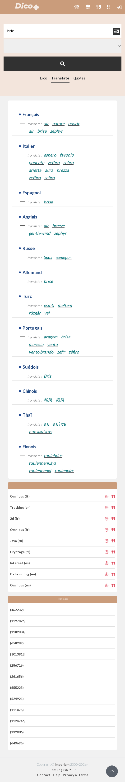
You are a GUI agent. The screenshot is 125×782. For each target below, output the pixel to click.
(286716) (17, 665)
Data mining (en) (23, 574)
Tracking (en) (20, 507)
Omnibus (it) (20, 496)
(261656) (17, 676)
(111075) (17, 710)
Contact (43, 775)
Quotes (79, 78)
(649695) (17, 743)
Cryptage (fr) (20, 552)
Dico (43, 78)
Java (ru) (16, 541)
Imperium (62, 764)
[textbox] (62, 31)
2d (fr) (15, 518)
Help (56, 775)
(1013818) (18, 654)
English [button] (60, 770)
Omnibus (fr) (20, 530)
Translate (60, 78)
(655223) (17, 688)
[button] (77, 7)
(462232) (17, 610)
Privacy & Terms (75, 775)
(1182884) (18, 632)
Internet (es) (20, 563)
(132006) (17, 732)
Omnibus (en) (20, 585)
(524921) (17, 699)
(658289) (17, 643)
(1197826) (18, 621)
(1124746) (18, 721)
